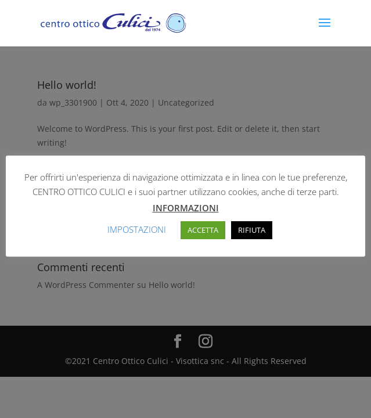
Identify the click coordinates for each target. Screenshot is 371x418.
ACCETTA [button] (203, 230)
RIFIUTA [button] (251, 230)
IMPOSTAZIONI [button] (136, 229)
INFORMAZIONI (186, 208)
